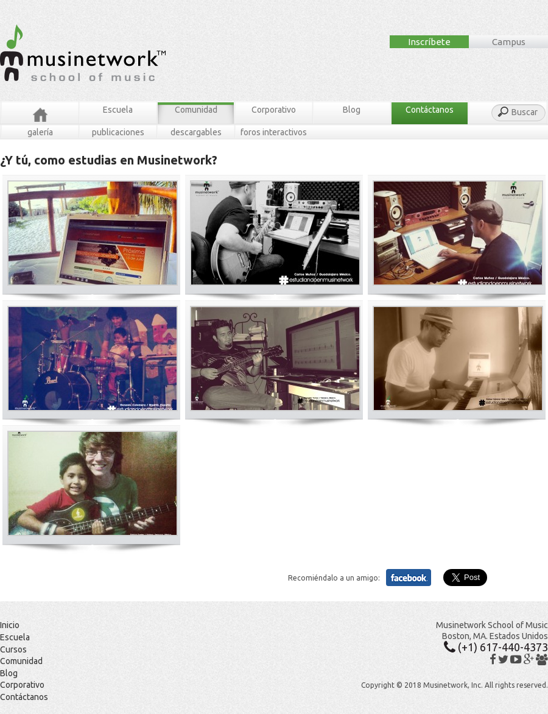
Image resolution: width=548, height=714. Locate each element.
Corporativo (273, 110)
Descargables (196, 132)
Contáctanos (430, 110)
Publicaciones (118, 132)
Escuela (118, 110)
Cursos (13, 649)
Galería (40, 132)
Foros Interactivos (274, 132)
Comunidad (196, 110)
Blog (351, 110)
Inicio (9, 625)
